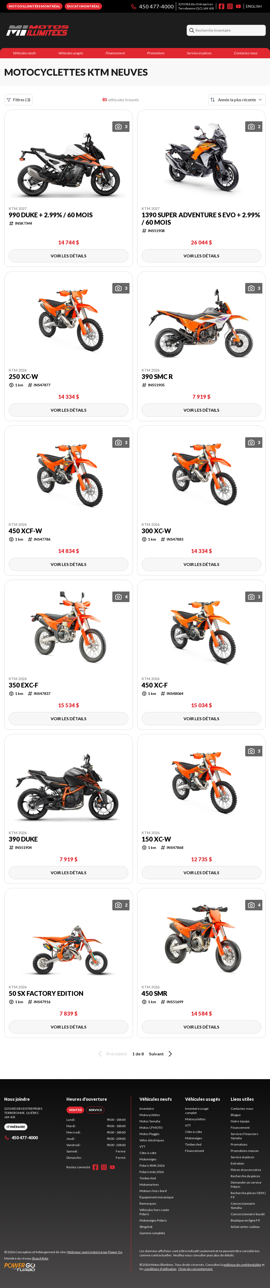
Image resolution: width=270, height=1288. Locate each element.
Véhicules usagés (70, 53)
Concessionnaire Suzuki (248, 1214)
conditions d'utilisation (160, 1269)
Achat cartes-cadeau (245, 1227)
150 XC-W (156, 839)
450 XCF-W (25, 531)
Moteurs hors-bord (153, 1191)
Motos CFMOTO (151, 1128)
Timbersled (147, 1178)
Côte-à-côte (147, 1153)
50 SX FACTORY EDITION (46, 993)
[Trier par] (237, 99)
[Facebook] (221, 6)
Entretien (237, 1163)
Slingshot (145, 1227)
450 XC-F (155, 685)
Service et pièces (199, 53)
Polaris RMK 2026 (152, 1165)
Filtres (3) (18, 100)
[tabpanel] (96, 1139)
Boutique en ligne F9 (245, 1220)
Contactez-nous (245, 53)
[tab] (75, 1110)
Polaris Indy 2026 (151, 1172)
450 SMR (154, 993)
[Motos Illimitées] (70, 30)
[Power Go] (63, 1267)
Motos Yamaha (149, 1121)
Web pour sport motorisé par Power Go (94, 1252)
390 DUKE (23, 839)
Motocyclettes (149, 1115)
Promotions (155, 53)
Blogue (236, 1115)
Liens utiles (242, 1099)
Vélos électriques (151, 1140)
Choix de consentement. (195, 1269)
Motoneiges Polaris (153, 1220)
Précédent (112, 1054)
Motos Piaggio (149, 1134)
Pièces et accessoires (246, 1170)
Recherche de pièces (245, 1176)
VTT (142, 1146)
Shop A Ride (40, 1258)
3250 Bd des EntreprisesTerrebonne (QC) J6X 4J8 (196, 6)
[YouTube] (238, 6)
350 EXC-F (23, 685)
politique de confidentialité (242, 1265)
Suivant (161, 1054)
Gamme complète (152, 1233)
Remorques (147, 1203)
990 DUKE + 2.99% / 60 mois (51, 215)
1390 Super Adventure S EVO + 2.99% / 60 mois (201, 218)
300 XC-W (156, 531)
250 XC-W (23, 376)
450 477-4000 (152, 6)
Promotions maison (245, 1151)
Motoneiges (148, 1159)
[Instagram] (230, 6)
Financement (115, 53)
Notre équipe (240, 1121)
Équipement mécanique (156, 1197)
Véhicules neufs (24, 53)
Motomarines (149, 1184)
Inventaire (146, 1109)
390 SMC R (157, 376)
